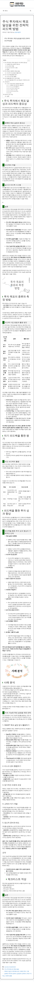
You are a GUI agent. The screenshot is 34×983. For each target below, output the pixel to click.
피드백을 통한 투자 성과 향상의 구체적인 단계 (18, 80)
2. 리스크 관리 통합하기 (14, 86)
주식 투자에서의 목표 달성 (11, 969)
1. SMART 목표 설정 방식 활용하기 (16, 85)
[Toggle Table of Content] (27, 60)
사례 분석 (6, 82)
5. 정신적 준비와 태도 (13, 91)
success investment (10, 967)
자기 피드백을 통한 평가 (10, 74)
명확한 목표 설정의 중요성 (13, 64)
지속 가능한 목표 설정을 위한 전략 (15, 83)
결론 (8, 69)
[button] (31, 10)
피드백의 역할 (10, 66)
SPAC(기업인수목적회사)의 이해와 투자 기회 (16, 971)
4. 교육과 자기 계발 (13, 89)
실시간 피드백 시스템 (12, 67)
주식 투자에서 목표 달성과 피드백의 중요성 (15, 62)
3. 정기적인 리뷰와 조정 (14, 88)
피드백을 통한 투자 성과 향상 (12, 78)
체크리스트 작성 (8, 94)
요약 (10, 92)
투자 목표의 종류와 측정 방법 (12, 71)
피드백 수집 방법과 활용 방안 (14, 73)
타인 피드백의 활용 (11, 76)
